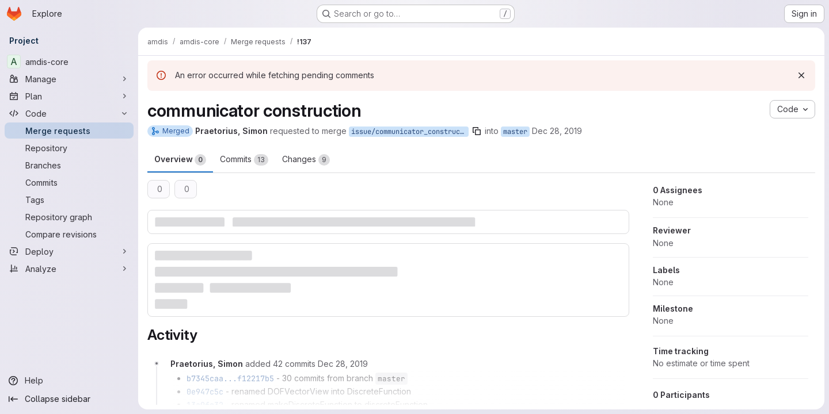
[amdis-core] (69, 61)
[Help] (69, 381)
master (515, 131)
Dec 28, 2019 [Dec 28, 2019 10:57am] (557, 131)
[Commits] (69, 182)
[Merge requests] (69, 130)
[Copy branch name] (477, 131)
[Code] (69, 113)
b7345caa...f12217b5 (230, 378)
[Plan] (69, 96)
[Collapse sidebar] (69, 399)
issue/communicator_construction (410, 131)
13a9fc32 (205, 405)
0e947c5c (205, 391)
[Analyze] (69, 268)
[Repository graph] (69, 217)
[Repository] (69, 148)
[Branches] (69, 165)
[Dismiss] (801, 75)
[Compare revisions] (69, 234)
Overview (180, 160)
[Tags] (69, 199)
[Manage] (69, 79)
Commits (244, 160)
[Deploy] (69, 251)
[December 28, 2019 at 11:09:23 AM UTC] (343, 364)
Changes (306, 160)
